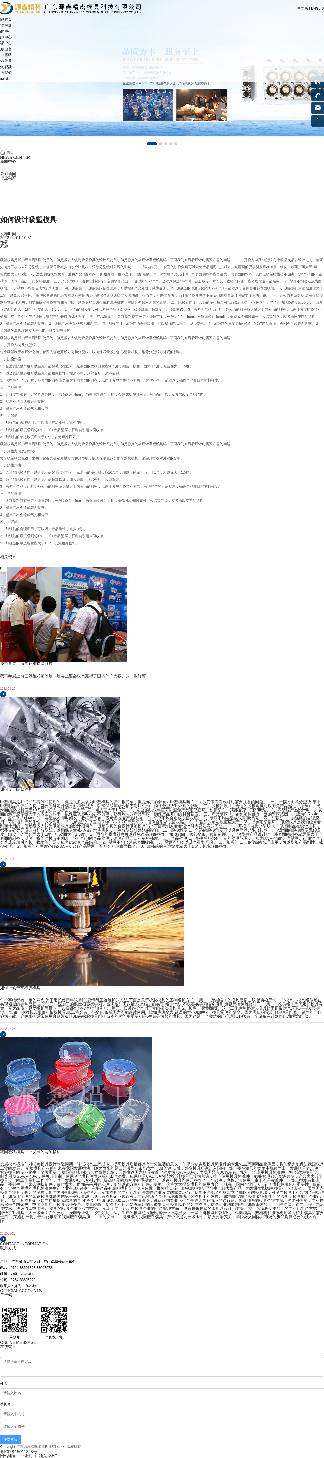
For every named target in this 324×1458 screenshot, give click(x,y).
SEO (53, 1456)
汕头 (43, 1456)
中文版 (302, 8)
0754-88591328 (23, 189)
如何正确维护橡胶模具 (20, 987)
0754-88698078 (23, 195)
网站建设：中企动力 (18, 1456)
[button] (152, 143)
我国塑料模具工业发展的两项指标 (30, 1152)
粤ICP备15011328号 (18, 1452)
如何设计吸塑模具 (16, 789)
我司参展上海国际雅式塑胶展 (26, 663)
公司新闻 (8, 174)
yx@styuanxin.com (27, 207)
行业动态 (8, 178)
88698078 (44, 1268)
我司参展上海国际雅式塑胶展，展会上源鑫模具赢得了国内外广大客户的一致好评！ (75, 676)
